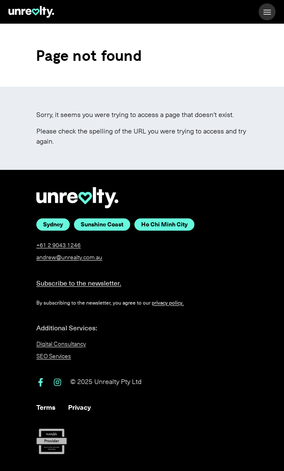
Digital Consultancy (61, 344)
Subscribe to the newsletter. (78, 283)
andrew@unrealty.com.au (69, 257)
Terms (45, 407)
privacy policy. (168, 303)
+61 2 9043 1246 (58, 245)
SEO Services (53, 356)
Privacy (79, 407)
